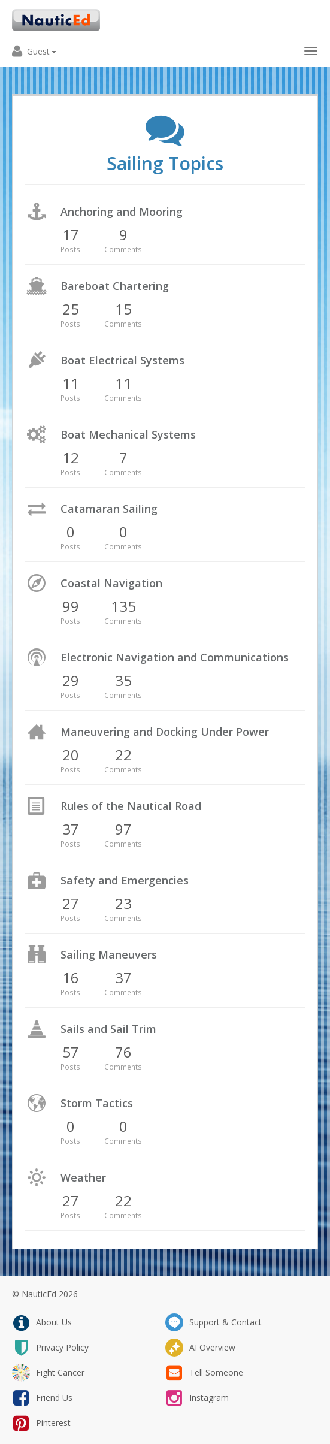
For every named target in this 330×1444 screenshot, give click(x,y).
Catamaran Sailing (109, 509)
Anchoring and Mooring (121, 211)
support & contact (213, 1322)
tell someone (204, 1373)
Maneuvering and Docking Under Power (164, 731)
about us (42, 1322)
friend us (42, 1398)
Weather (83, 1177)
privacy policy (50, 1348)
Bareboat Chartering (114, 286)
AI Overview (200, 1348)
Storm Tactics (96, 1103)
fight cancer (48, 1373)
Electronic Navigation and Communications (174, 657)
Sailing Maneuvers (108, 954)
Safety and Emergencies (124, 880)
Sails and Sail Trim (108, 1029)
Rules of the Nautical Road (130, 806)
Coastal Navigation (111, 583)
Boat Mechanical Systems (128, 434)
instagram (197, 1398)
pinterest (41, 1423)
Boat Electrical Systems (122, 360)
